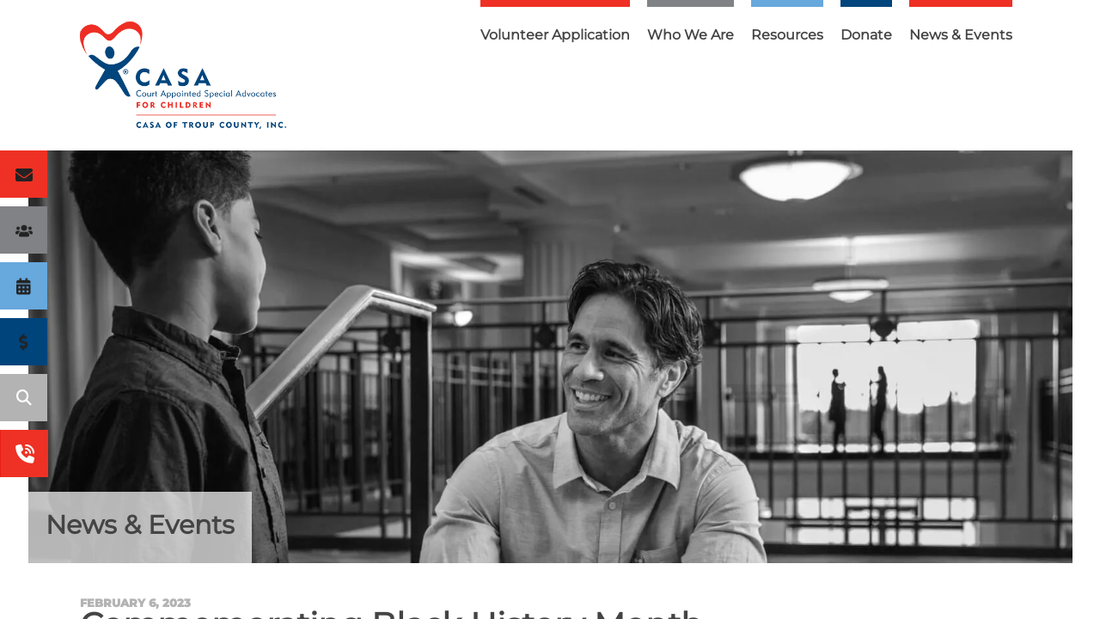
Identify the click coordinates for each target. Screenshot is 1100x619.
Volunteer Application (555, 35)
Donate (866, 35)
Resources (787, 35)
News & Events (960, 35)
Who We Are (690, 35)
